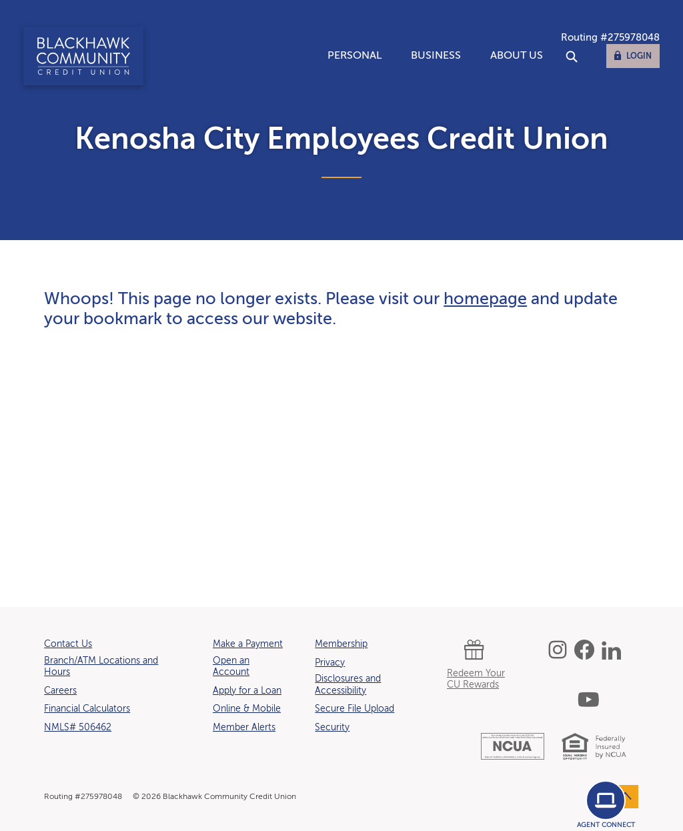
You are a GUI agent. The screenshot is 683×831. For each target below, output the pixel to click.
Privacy (330, 663)
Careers (60, 691)
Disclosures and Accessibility (348, 685)
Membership (341, 644)
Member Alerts (244, 727)
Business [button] (436, 56)
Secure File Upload (354, 709)
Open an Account (231, 667)
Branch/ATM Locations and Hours (101, 667)
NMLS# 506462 (77, 727)
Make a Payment (248, 644)
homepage (485, 299)
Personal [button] (354, 56)
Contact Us (68, 644)
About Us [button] (516, 56)
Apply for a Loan (247, 691)
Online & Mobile (247, 709)
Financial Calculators (87, 709)
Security (332, 727)
